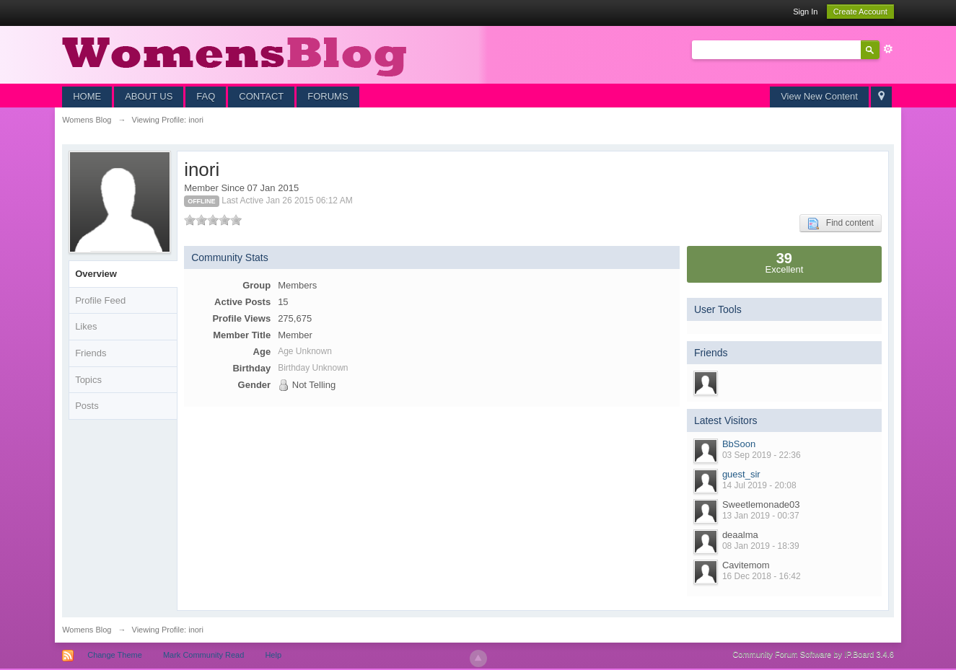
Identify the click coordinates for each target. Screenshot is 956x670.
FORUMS (327, 96)
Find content (840, 223)
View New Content (819, 96)
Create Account (860, 11)
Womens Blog (86, 629)
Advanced (888, 49)
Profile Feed (100, 300)
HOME (87, 96)
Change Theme (114, 655)
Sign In (805, 11)
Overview (96, 273)
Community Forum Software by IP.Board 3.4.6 (813, 654)
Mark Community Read (203, 655)
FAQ (205, 96)
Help (273, 655)
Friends (90, 353)
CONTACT (261, 96)
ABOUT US (148, 96)
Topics (88, 379)
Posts (87, 405)
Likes (86, 326)
